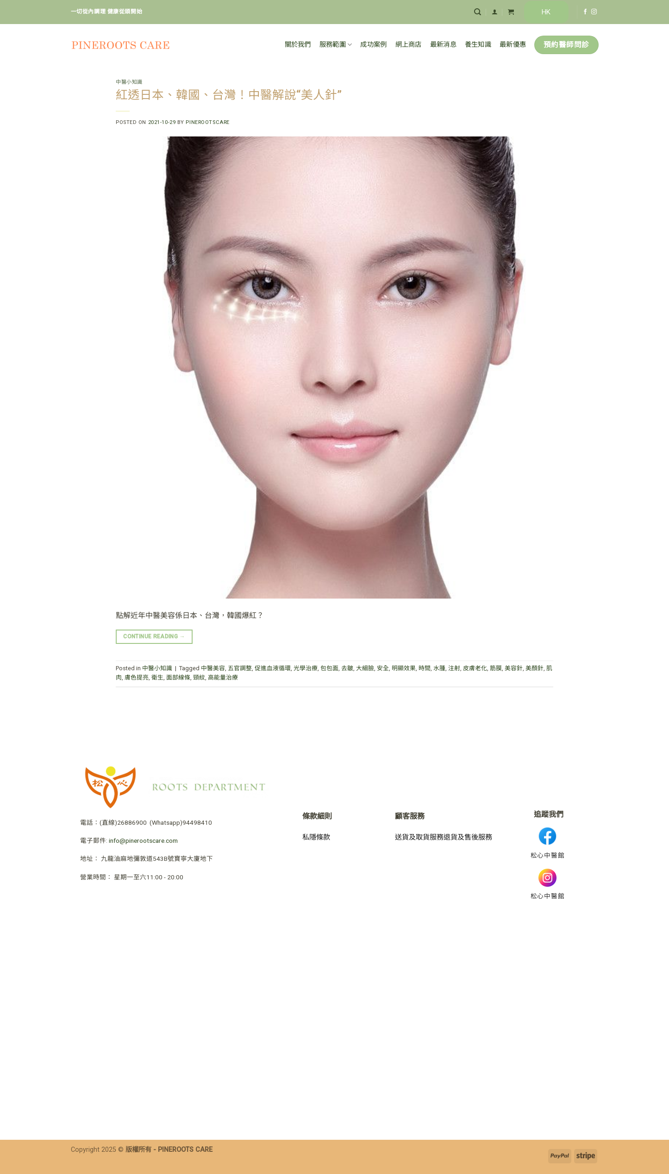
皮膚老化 (475, 668)
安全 (383, 668)
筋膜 (496, 668)
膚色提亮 (137, 677)
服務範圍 (335, 44)
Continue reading (154, 636)
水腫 (439, 668)
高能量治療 (223, 677)
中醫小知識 (129, 82)
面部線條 (178, 677)
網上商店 (408, 45)
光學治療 (306, 668)
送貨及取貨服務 (419, 837)
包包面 (329, 668)
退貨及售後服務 (468, 837)
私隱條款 (316, 837)
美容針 (514, 668)
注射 (454, 668)
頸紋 (199, 677)
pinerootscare (207, 122)
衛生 (157, 677)
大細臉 (365, 668)
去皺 (347, 668)
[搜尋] (477, 12)
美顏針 (534, 668)
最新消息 (443, 45)
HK (546, 12)
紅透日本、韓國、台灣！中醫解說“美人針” (229, 95)
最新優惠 (513, 45)
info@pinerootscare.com (143, 840)
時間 (425, 668)
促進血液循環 (273, 668)
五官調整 (240, 668)
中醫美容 (213, 668)
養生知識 (478, 45)
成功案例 (373, 45)
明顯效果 (404, 668)
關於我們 (298, 45)
